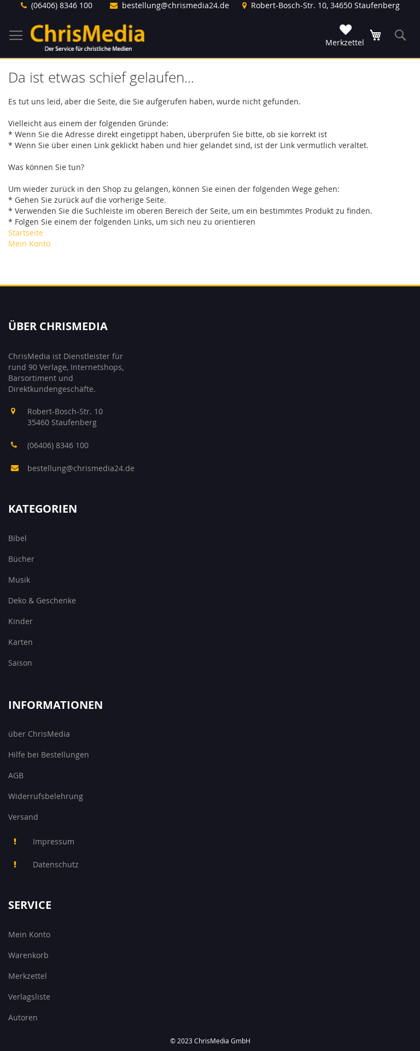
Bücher (21, 559)
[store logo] (87, 37)
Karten (20, 642)
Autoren (23, 1017)
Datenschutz (56, 864)
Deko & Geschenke (42, 600)
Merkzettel (27, 976)
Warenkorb (28, 955)
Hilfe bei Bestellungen (48, 754)
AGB (16, 775)
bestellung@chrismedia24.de (175, 5)
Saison (20, 662)
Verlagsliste (29, 996)
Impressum (53, 841)
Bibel (17, 538)
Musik (19, 579)
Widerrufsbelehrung (45, 796)
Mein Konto (29, 243)
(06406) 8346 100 (61, 5)
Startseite (25, 232)
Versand (23, 817)
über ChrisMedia (39, 734)
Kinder (20, 621)
